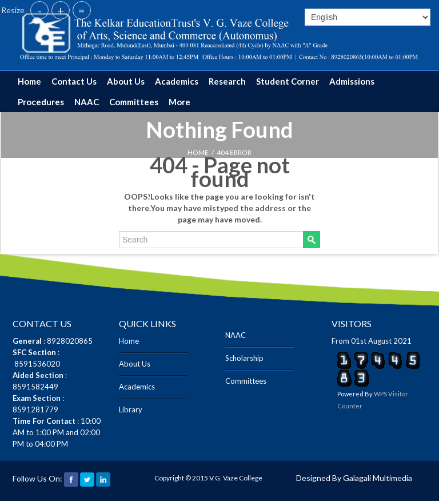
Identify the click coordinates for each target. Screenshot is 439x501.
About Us (126, 81)
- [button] (40, 10)
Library (130, 409)
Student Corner (287, 81)
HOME (198, 152)
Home (29, 81)
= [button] (81, 10)
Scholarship (244, 358)
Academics (176, 81)
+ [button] (60, 10)
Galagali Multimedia (377, 478)
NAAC (86, 102)
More (179, 102)
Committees (133, 102)
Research (227, 81)
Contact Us (74, 81)
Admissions (351, 81)
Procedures (41, 102)
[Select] (367, 17)
